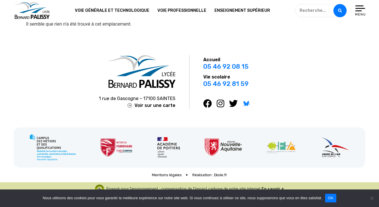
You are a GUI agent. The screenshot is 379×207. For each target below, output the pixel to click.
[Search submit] (340, 10)
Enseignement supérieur (242, 10)
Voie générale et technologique (112, 10)
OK (330, 198)
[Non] (372, 198)
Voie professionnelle (181, 10)
